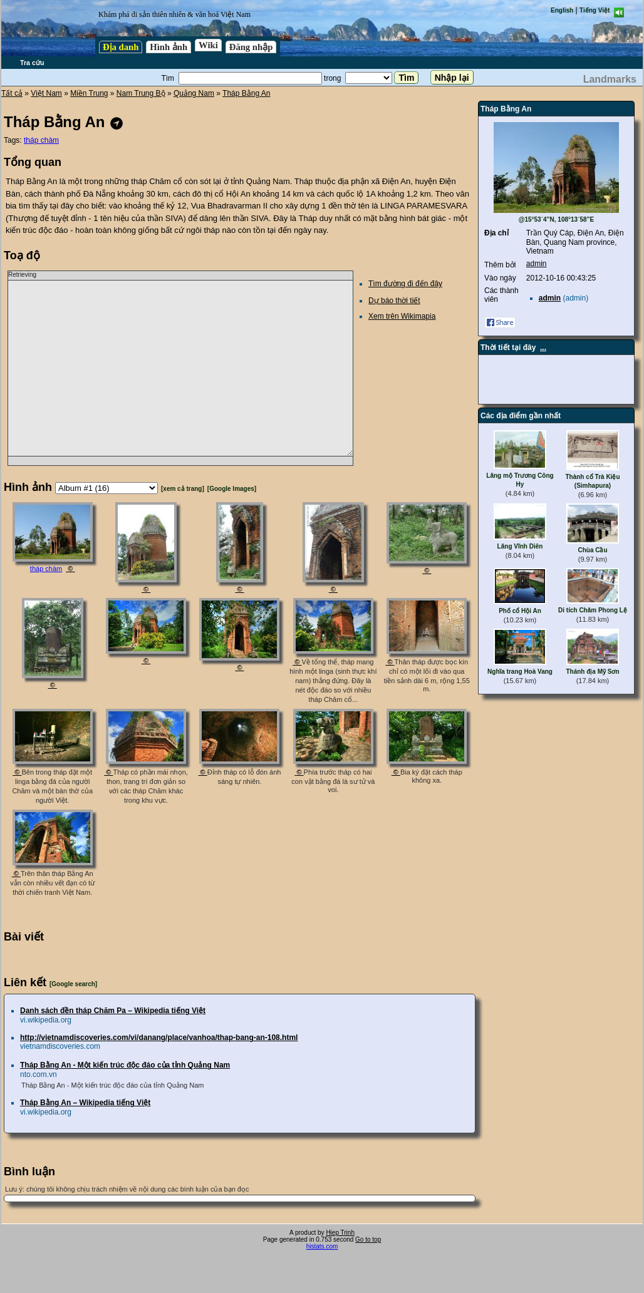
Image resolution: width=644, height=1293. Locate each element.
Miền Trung (89, 93)
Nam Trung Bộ (141, 93)
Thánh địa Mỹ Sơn (592, 671)
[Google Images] (231, 488)
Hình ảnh (168, 47)
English (562, 10)
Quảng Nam (194, 93)
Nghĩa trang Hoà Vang (520, 671)
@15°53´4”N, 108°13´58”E (557, 219)
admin (536, 263)
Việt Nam (46, 93)
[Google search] (73, 984)
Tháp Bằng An (246, 93)
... (543, 347)
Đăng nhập (251, 47)
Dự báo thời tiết (394, 300)
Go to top (368, 1239)
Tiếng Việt (594, 10)
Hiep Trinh (340, 1232)
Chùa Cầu (592, 550)
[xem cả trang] (182, 488)
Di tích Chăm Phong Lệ (592, 610)
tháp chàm (41, 140)
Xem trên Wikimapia (401, 316)
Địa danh (120, 47)
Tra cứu (32, 62)
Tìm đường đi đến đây (405, 283)
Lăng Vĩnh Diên (520, 546)
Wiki (208, 45)
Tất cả (12, 93)
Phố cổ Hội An (520, 610)
